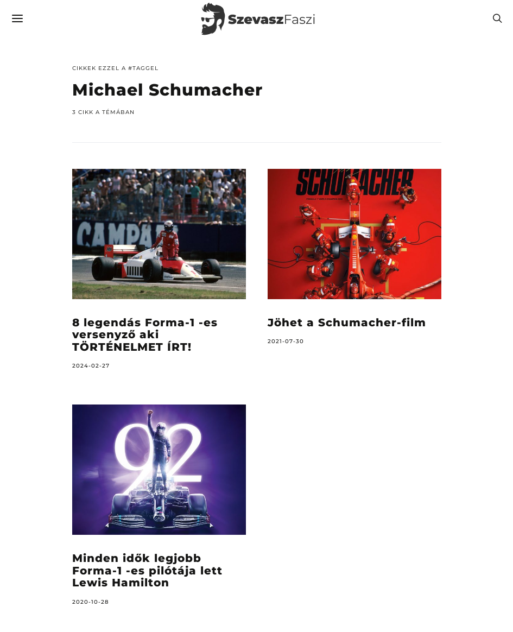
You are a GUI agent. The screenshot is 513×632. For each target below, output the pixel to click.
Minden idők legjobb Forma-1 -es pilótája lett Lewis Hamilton (147, 570)
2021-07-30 (286, 341)
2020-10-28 (90, 601)
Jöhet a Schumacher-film (347, 322)
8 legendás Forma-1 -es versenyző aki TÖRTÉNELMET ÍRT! (145, 334)
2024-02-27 (91, 365)
